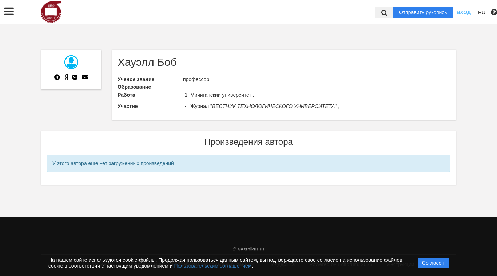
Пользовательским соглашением (213, 266)
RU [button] (481, 12)
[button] (9, 12)
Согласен (433, 263)
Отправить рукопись (423, 12)
